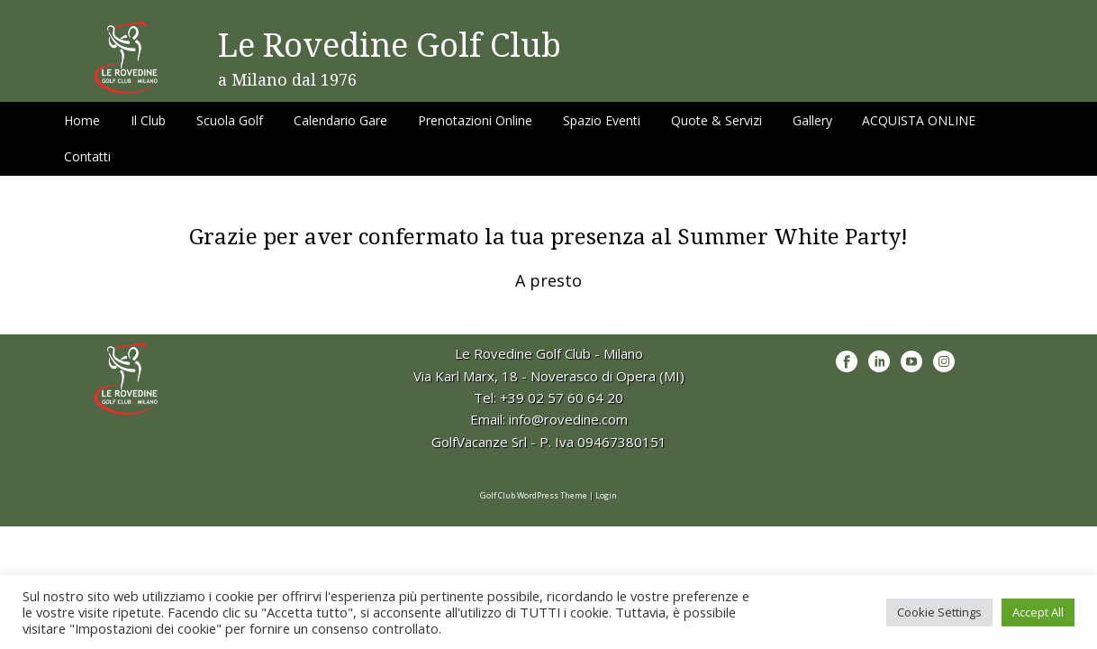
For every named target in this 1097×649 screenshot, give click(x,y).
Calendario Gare (340, 120)
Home (82, 120)
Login (606, 495)
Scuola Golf (229, 120)
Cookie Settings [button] (939, 612)
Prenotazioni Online (475, 120)
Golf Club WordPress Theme (533, 495)
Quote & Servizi (716, 120)
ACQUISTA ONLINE (918, 120)
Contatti (87, 156)
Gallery (812, 120)
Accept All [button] (1038, 612)
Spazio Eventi (601, 120)
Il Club (148, 120)
